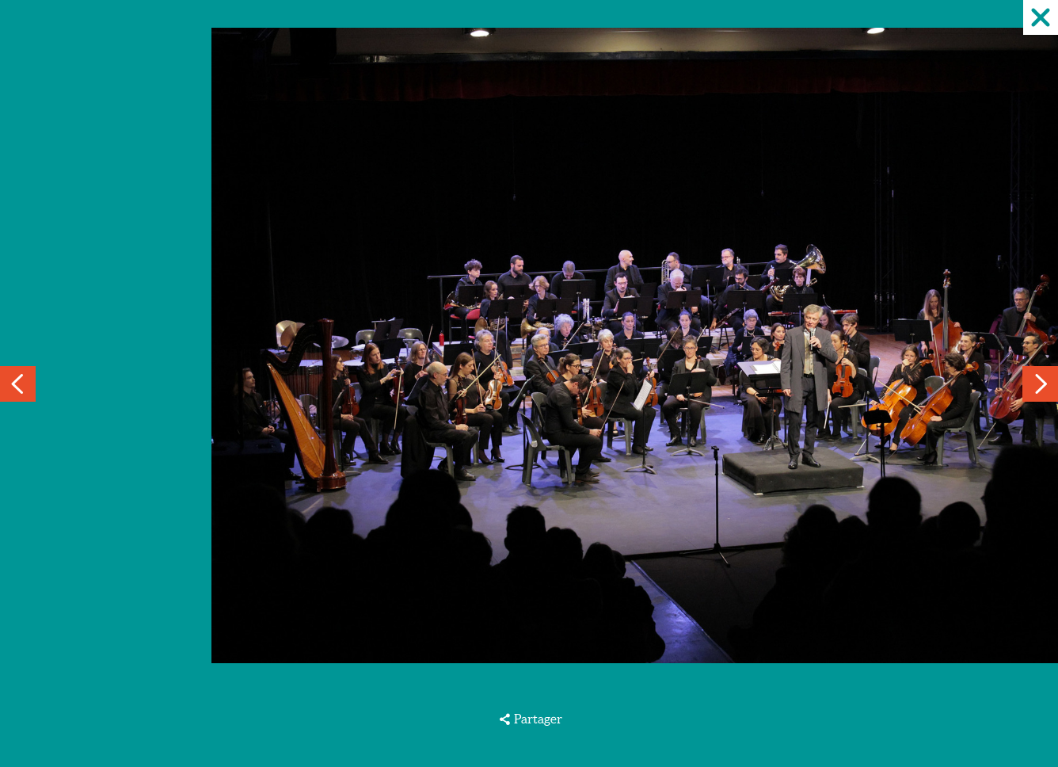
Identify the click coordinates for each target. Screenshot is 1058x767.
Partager (538, 719)
